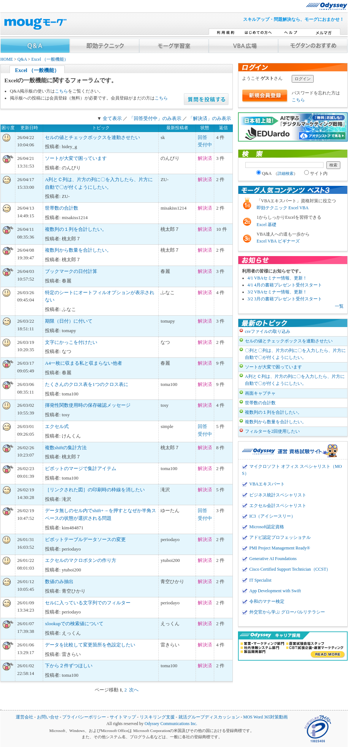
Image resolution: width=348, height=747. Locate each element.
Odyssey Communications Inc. (170, 723)
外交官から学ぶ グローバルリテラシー (287, 612)
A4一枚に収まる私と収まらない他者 (83, 363)
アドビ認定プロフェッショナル (280, 537)
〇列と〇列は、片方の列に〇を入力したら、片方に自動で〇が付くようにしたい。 (295, 354)
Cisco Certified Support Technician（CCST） (289, 569)
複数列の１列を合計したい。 (76, 229)
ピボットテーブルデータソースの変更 (85, 539)
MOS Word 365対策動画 (265, 717)
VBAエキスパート (267, 484)
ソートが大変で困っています (76, 158)
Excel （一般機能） (50, 59)
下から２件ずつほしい (68, 665)
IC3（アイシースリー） (272, 516)
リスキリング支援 (157, 717)
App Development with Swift (275, 590)
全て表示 (112, 118)
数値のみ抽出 (59, 581)
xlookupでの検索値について (74, 623)
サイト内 (316, 173)
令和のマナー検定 (266, 601)
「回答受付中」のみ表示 (155, 118)
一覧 (339, 306)
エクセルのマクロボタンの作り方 (80, 560)
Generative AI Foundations (272, 558)
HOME (6, 59)
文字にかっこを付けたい (71, 342)
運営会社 (24, 717)
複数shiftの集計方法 (66, 447)
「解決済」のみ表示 (209, 118)
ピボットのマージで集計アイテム (80, 468)
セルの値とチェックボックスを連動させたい (92, 137)
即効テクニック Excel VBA (283, 207)
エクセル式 (57, 426)
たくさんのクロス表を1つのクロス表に (86, 384)
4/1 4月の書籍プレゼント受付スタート (284, 285)
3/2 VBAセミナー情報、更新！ (277, 291)
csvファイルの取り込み (267, 331)
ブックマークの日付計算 (71, 271)
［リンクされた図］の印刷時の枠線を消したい (95, 489)
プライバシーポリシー (84, 717)
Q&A (22, 59)
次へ (134, 689)
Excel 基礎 (266, 224)
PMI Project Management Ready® (279, 548)
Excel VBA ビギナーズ (278, 241)
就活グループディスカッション (209, 717)
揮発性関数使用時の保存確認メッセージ (87, 405)
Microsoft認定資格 (266, 526)
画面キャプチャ (260, 393)
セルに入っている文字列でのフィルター (87, 602)
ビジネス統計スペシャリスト (277, 495)
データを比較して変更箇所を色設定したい (90, 644)
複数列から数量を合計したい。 (78, 250)
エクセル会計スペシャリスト (277, 505)
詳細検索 (285, 173)
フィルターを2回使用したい (272, 431)
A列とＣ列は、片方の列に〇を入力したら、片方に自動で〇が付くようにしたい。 (295, 380)
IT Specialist (260, 580)
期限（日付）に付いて (68, 321)
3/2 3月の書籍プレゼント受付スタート (284, 298)
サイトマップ (123, 717)
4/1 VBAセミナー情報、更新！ (277, 278)
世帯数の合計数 (61, 208)
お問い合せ (48, 717)
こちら (61, 91)
